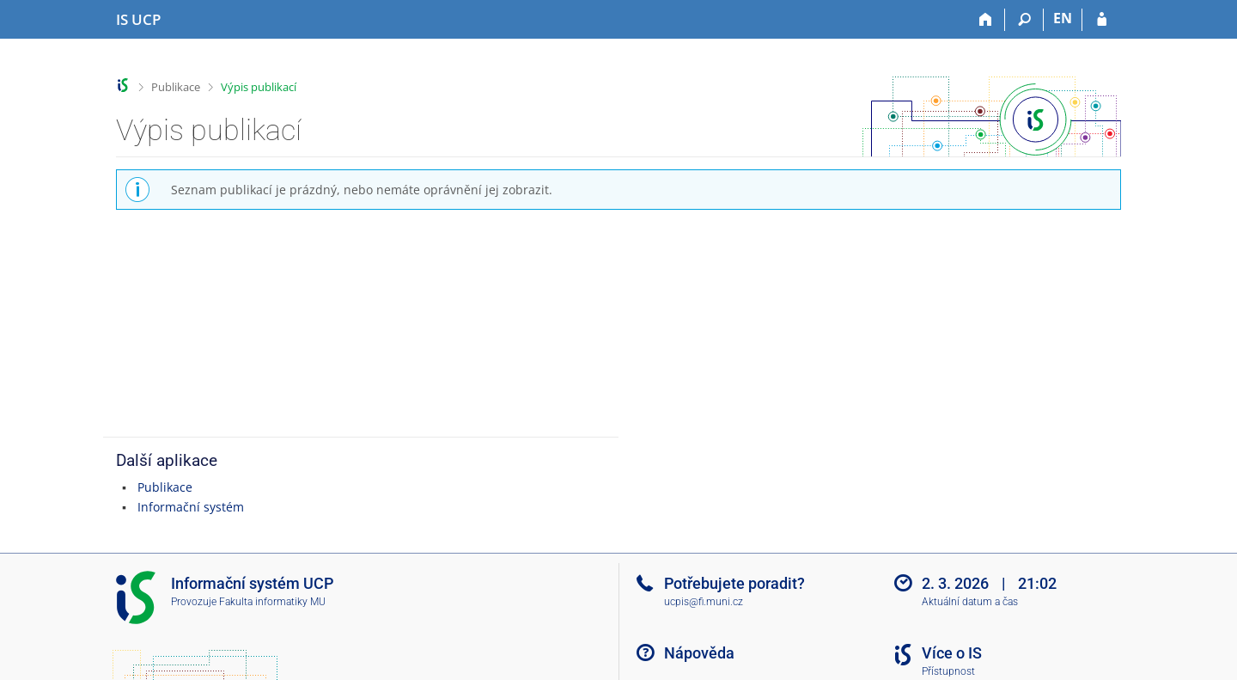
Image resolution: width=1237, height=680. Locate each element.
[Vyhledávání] (1024, 20)
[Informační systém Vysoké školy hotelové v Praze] (138, 20)
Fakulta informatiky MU (272, 602)
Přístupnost (948, 671)
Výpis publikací (258, 87)
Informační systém (190, 507)
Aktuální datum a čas (970, 602)
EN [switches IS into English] (1062, 18)
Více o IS (952, 653)
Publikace (175, 87)
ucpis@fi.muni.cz (703, 602)
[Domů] (985, 20)
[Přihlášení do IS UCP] (1101, 20)
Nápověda (699, 653)
